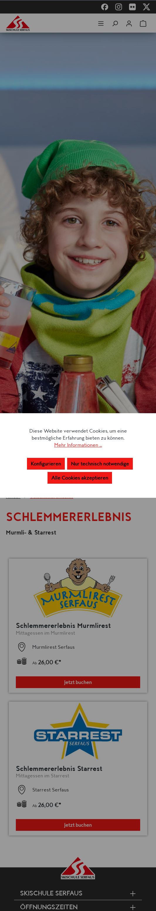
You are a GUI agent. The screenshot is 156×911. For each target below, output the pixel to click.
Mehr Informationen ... (78, 445)
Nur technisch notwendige (100, 464)
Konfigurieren (46, 464)
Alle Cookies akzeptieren (79, 478)
